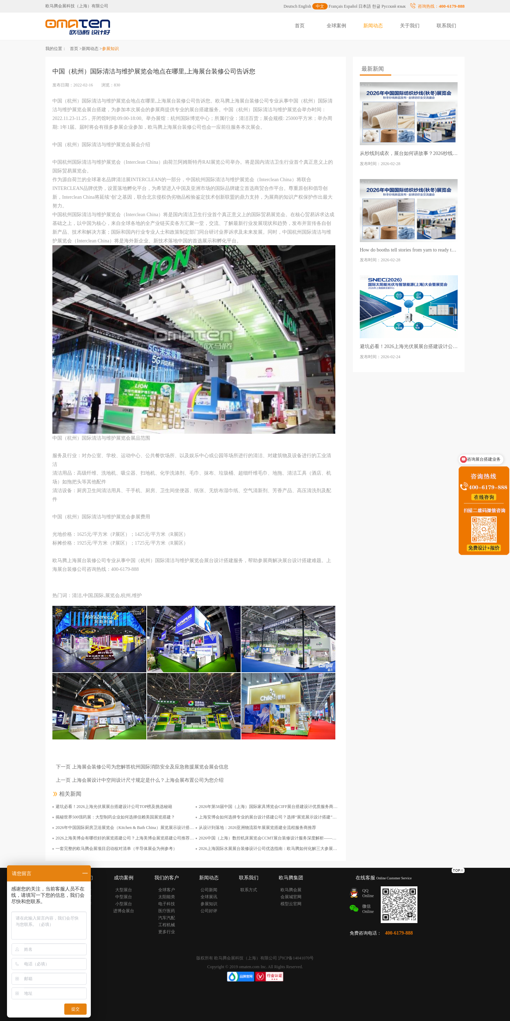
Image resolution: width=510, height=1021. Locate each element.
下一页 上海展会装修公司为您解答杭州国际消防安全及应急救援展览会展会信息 (142, 767)
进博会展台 (123, 910)
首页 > (76, 48)
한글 (376, 6)
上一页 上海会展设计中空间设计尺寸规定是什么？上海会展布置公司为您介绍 (140, 780)
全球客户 (166, 889)
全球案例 (336, 25)
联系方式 (248, 889)
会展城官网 (290, 896)
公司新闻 (209, 889)
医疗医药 (166, 910)
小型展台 (123, 903)
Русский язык (393, 6)
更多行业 (166, 931)
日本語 (364, 6)
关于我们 (410, 25)
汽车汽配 (166, 917)
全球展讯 (209, 896)
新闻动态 (373, 25)
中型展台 (123, 896)
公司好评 (209, 910)
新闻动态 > (92, 48)
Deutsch (290, 6)
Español (351, 6)
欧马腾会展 (290, 889)
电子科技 (166, 903)
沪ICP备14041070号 (296, 958)
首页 (300, 25)
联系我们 (446, 25)
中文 (320, 6)
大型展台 (123, 889)
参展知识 (209, 903)
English (304, 6)
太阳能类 (166, 896)
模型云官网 (290, 903)
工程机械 (166, 924)
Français (336, 6)
